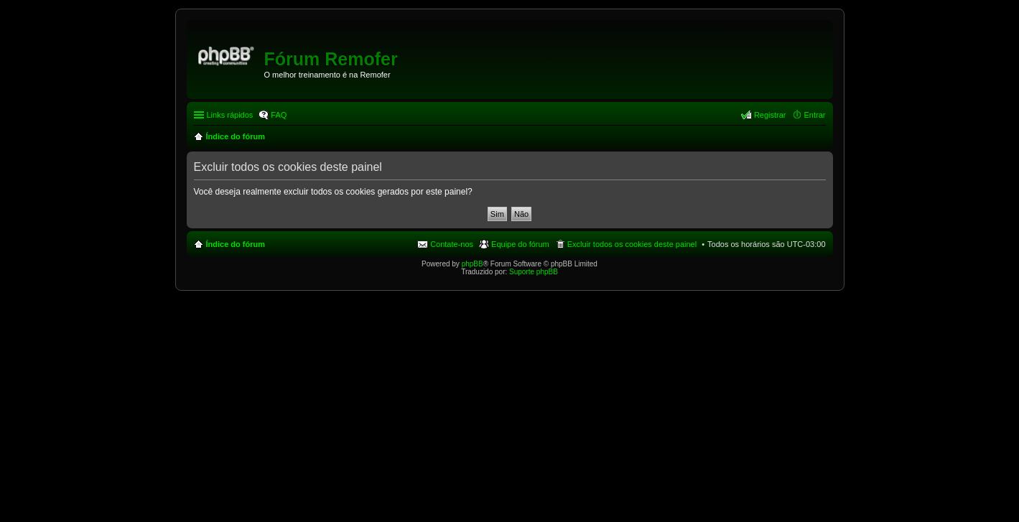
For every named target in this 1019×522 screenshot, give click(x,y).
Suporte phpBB (533, 272)
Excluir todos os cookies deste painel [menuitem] (632, 244)
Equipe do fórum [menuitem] (520, 244)
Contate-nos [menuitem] (451, 244)
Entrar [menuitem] (815, 115)
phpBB (472, 264)
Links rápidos (230, 115)
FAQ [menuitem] (279, 115)
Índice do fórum (236, 244)
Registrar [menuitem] (770, 115)
